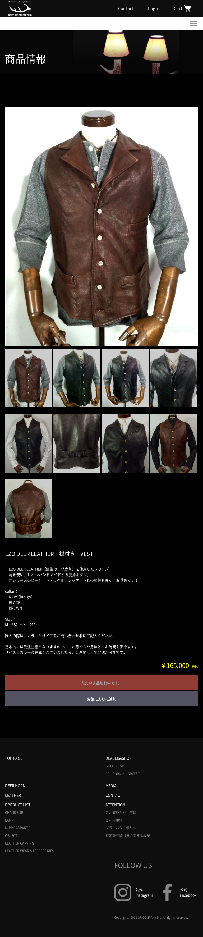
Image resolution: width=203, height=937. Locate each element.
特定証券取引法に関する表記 (127, 835)
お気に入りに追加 (101, 699)
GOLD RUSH (114, 766)
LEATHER (13, 795)
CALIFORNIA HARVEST (122, 773)
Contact (126, 8)
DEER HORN (15, 785)
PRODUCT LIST (17, 804)
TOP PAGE (13, 758)
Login (154, 8)
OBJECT (11, 835)
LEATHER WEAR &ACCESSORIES (29, 850)
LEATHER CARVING (19, 843)
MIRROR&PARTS (17, 827)
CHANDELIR (14, 812)
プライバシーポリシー (122, 827)
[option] (101, 226)
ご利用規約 (114, 820)
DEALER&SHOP (118, 758)
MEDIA (111, 785)
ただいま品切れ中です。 (101, 682)
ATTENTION (115, 804)
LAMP (9, 820)
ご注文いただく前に (120, 812)
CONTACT (113, 795)
